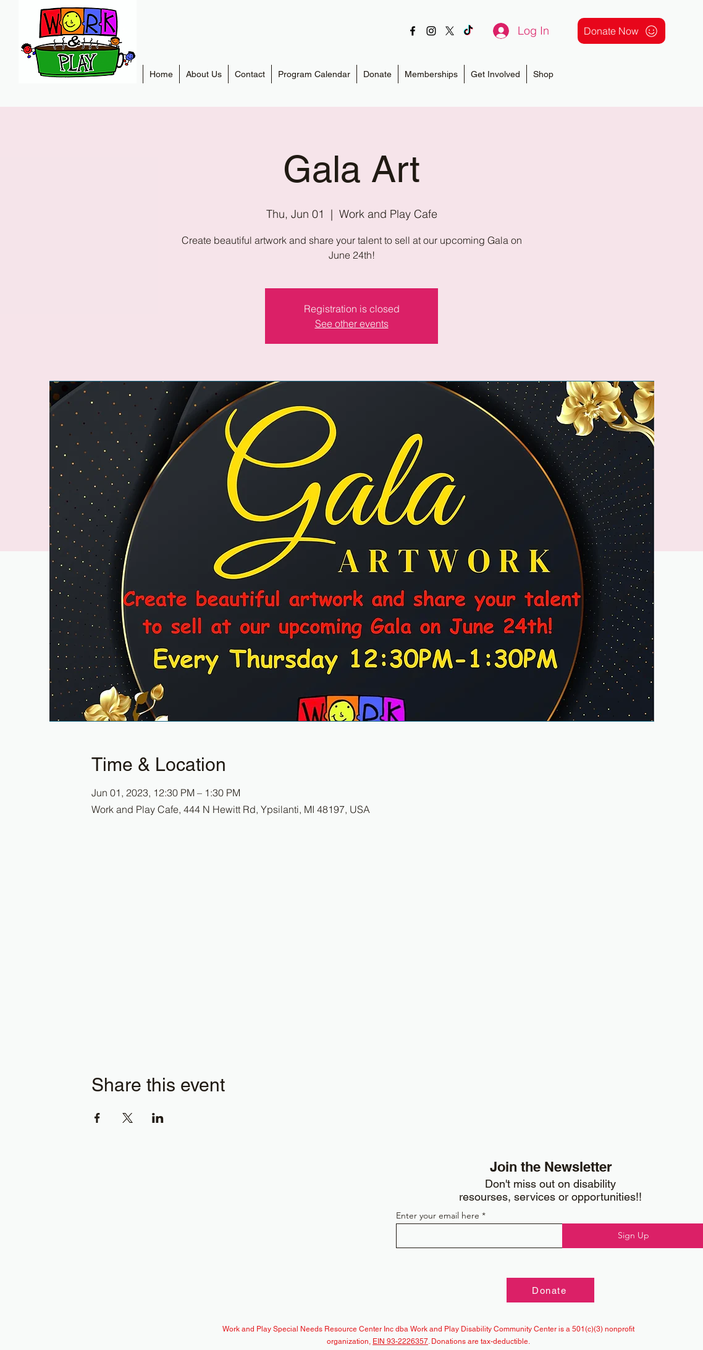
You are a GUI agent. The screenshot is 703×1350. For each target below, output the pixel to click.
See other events (352, 323)
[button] (431, 74)
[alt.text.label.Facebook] (412, 31)
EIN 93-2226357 (400, 1341)
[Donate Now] (621, 31)
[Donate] (550, 1290)
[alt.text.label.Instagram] (431, 31)
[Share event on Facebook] (97, 1118)
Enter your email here (437, 1215)
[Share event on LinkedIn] (158, 1118)
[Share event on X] (127, 1118)
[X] (450, 31)
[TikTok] (468, 31)
